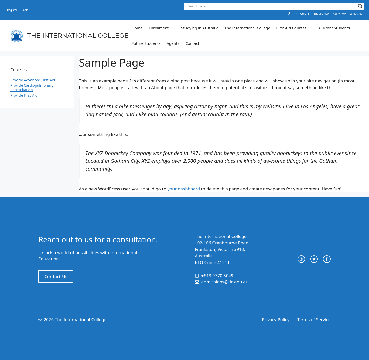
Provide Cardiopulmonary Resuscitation (31, 87)
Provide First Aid (23, 95)
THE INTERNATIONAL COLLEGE (78, 35)
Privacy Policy (275, 319)
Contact (192, 43)
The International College (247, 27)
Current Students (334, 27)
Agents (173, 43)
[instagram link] (301, 259)
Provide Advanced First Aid (32, 80)
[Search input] (271, 6)
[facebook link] (327, 259)
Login (25, 10)
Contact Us (55, 276)
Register (12, 10)
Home (137, 27)
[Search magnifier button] (360, 6)
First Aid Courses (296, 28)
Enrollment (163, 28)
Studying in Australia (199, 27)
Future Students (146, 43)
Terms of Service (314, 319)
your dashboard (183, 189)
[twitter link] (314, 259)
